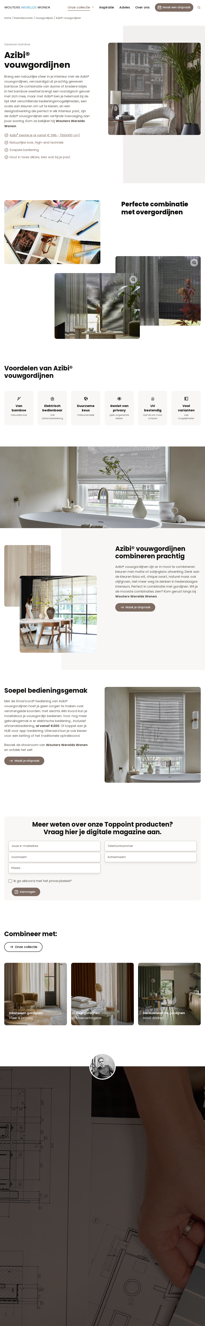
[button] (199, 7)
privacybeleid (59, 883)
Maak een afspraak (174, 7)
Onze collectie (79, 7)
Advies (124, 7)
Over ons (142, 7)
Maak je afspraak (138, 607)
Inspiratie (106, 7)
